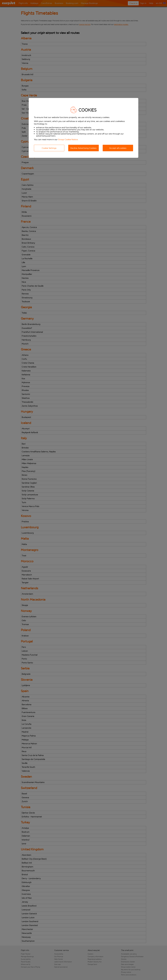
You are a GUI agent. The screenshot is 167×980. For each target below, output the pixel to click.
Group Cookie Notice (68, 139)
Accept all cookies (117, 148)
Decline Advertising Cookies (83, 148)
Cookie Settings (49, 148)
